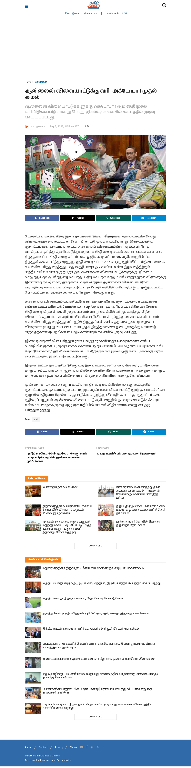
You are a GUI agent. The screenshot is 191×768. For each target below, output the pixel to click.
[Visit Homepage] (93, 5)
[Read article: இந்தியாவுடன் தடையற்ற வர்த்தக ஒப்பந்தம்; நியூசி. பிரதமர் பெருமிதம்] (33, 634)
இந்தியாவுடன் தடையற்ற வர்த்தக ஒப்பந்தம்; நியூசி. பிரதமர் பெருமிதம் (91, 630)
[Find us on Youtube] (81, 748)
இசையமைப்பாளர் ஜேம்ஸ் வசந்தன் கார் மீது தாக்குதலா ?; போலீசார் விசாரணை (99, 661)
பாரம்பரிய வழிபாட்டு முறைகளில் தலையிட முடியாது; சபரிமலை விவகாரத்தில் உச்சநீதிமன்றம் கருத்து (97, 708)
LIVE (124, 13)
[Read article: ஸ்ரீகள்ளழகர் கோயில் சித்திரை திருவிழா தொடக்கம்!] (106, 527)
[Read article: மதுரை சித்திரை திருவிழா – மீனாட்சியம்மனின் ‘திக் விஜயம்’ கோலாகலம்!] (33, 573)
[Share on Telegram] (149, 218)
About (28, 749)
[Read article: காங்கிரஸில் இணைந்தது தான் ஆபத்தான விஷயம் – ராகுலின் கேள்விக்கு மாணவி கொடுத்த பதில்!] (106, 492)
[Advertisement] (95, 50)
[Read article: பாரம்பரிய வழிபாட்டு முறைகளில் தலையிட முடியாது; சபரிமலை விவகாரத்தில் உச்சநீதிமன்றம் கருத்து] (33, 709)
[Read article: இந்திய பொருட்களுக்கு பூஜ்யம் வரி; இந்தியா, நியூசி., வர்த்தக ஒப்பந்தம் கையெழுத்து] (33, 588)
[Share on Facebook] (42, 218)
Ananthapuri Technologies (57, 761)
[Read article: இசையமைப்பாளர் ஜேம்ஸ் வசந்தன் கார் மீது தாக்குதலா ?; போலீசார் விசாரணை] (33, 664)
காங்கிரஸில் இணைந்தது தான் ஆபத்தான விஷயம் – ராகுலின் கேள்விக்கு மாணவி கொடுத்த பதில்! (138, 494)
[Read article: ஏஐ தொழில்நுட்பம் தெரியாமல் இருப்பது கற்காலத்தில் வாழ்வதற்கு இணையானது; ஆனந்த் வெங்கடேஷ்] (33, 679)
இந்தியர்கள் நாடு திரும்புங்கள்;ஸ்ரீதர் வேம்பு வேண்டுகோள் (83, 600)
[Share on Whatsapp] (113, 218)
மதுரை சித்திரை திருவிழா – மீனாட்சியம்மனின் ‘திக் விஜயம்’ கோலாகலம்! (93, 570)
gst (36, 419)
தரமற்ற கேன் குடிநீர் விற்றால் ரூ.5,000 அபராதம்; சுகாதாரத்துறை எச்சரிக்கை (96, 615)
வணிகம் (112, 13)
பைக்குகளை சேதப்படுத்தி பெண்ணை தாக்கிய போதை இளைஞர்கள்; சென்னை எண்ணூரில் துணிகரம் (99, 647)
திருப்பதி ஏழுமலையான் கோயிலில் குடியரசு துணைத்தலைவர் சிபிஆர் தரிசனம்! (141, 511)
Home (28, 82)
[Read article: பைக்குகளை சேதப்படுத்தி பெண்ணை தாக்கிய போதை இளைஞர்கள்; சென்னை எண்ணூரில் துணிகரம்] (33, 649)
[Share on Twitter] (77, 218)
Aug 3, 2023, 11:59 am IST (64, 126)
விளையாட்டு (93, 13)
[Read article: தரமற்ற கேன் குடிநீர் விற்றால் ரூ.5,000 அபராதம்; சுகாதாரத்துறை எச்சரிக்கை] (33, 619)
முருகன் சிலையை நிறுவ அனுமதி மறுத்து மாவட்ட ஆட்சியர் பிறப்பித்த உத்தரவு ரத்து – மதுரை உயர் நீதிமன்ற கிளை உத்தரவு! (67, 528)
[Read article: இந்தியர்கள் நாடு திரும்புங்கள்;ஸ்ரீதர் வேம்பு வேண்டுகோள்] (33, 604)
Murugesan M (38, 126)
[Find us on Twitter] (97, 748)
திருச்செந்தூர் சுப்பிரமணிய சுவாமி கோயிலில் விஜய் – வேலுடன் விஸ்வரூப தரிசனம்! (67, 511)
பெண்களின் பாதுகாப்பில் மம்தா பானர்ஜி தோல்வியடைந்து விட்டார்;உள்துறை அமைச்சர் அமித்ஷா (97, 692)
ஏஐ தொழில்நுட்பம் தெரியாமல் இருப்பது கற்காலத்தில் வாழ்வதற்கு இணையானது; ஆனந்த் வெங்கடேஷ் (100, 677)
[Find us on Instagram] (92, 748)
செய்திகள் (72, 13)
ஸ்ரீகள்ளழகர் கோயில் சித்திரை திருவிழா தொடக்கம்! (138, 525)
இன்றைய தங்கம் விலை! (60, 489)
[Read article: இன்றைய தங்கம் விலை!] (33, 492)
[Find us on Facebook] (87, 748)
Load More (95, 547)
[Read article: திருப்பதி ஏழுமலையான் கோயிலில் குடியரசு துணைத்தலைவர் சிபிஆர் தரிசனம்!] (106, 511)
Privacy (59, 749)
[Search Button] (164, 5)
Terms (73, 749)
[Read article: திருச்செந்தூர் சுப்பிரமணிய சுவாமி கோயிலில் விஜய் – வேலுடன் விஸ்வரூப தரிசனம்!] (33, 511)
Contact (43, 749)
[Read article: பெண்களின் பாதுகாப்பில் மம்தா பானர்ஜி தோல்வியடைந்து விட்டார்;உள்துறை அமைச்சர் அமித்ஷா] (33, 694)
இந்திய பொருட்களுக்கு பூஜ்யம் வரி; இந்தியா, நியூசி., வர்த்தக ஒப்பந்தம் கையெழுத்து (102, 585)
